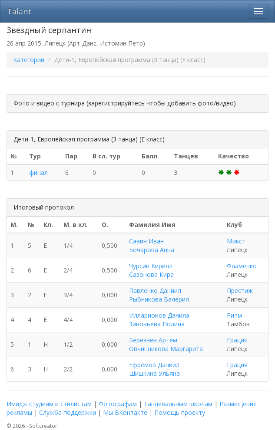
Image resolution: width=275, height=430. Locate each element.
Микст (236, 241)
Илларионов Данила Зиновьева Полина (159, 319)
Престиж (240, 290)
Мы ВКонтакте (125, 412)
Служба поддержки (67, 412)
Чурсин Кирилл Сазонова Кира (151, 270)
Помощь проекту (179, 412)
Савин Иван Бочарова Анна (151, 245)
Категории (28, 60)
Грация (237, 340)
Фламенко (242, 266)
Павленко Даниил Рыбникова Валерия (159, 294)
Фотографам (118, 404)
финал (38, 172)
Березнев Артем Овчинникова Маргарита (166, 344)
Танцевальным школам (178, 404)
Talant (19, 11)
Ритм (234, 315)
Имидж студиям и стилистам (49, 404)
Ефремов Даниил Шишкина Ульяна (154, 369)
